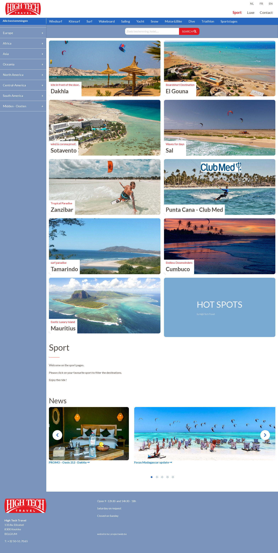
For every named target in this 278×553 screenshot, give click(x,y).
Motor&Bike (173, 21)
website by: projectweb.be (112, 533)
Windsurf (55, 21)
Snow (154, 21)
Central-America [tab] (14, 85)
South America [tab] (13, 96)
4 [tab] (167, 477)
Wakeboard (107, 21)
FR (261, 3)
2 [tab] (157, 477)
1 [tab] (151, 477)
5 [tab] (173, 477)
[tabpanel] (89, 435)
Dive (191, 21)
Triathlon (207, 21)
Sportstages (229, 21)
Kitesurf (74, 21)
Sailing (125, 21)
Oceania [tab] (8, 64)
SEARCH (189, 31)
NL (252, 3)
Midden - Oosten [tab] (14, 106)
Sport (237, 12)
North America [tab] (13, 75)
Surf (89, 21)
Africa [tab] (7, 43)
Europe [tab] (8, 33)
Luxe (250, 12)
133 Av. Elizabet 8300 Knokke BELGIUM (14, 529)
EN (271, 3)
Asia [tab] (6, 54)
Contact (266, 12)
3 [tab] (162, 477)
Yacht (140, 21)
